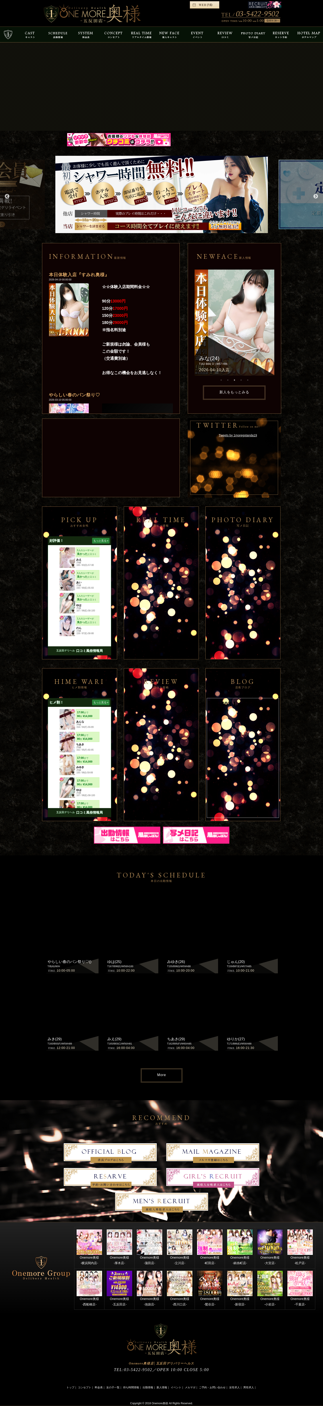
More (161, 1075)
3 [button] (234, 380)
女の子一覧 (113, 1387)
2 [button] (228, 380)
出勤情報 (148, 1387)
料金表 (99, 1387)
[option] (161, 194)
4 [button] (241, 380)
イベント (176, 1387)
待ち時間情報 (131, 1387)
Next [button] (315, 196)
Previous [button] (6, 196)
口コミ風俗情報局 (89, 651)
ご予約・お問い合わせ (212, 1387)
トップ (70, 1387)
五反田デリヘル (65, 650)
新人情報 (162, 1387)
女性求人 (234, 1387)
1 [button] (221, 380)
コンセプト (84, 1387)
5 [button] (248, 380)
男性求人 (248, 1387)
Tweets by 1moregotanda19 (238, 435)
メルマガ (190, 1387)
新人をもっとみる (234, 392)
